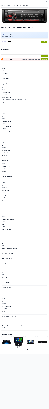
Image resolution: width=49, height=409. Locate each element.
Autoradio (8, 5)
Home (2, 5)
